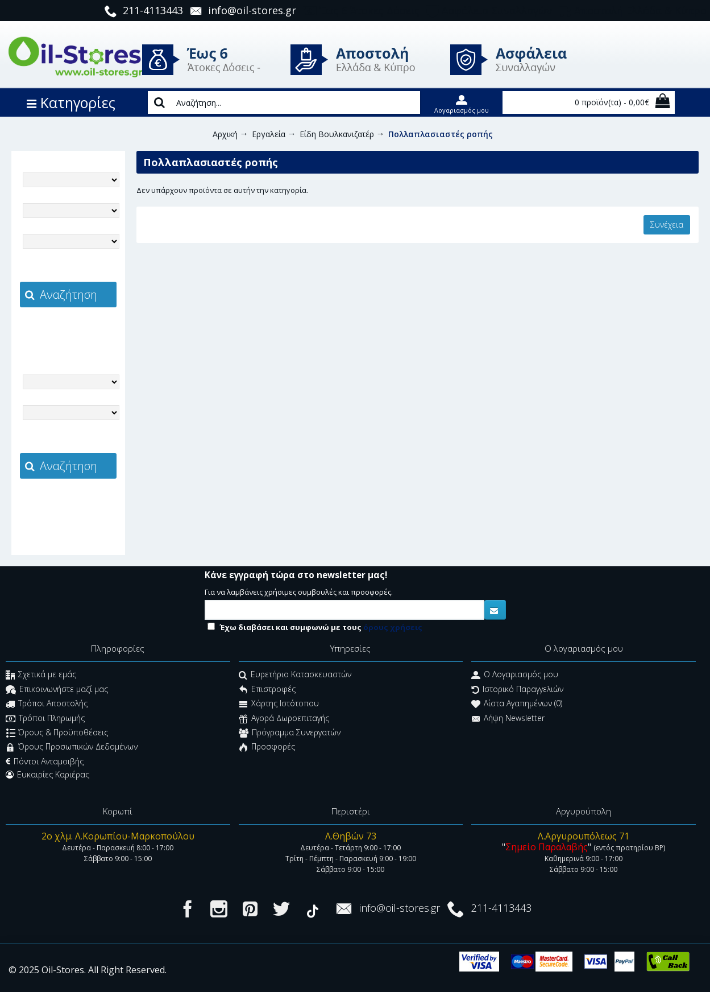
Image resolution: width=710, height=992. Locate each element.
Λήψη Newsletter (508, 719)
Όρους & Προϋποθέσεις (57, 733)
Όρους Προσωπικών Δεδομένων (72, 748)
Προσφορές (267, 748)
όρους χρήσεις (392, 627)
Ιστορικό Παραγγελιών (517, 690)
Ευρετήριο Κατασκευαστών (295, 675)
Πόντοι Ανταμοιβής (45, 761)
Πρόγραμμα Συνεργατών (290, 733)
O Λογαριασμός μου (514, 675)
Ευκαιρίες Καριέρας (47, 774)
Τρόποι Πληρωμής (45, 719)
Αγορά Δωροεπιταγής (284, 719)
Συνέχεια (666, 224)
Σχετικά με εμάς (41, 675)
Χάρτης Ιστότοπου (279, 704)
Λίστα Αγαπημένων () (516, 704)
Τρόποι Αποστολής (47, 704)
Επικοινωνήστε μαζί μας (57, 690)
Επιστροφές (267, 690)
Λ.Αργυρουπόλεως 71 (583, 836)
